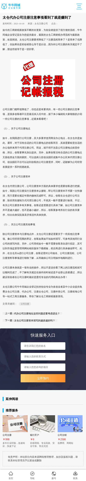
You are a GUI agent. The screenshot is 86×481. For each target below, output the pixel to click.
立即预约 (43, 378)
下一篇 (30, 320)
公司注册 (25, 304)
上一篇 (32, 313)
